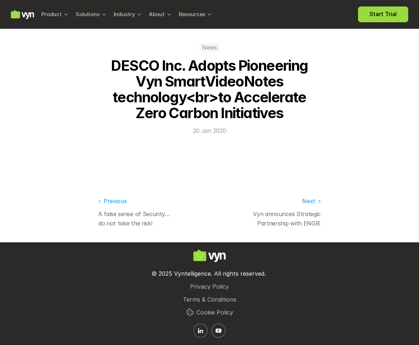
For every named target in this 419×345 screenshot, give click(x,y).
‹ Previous (112, 201)
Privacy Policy (209, 286)
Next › (311, 201)
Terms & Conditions (209, 299)
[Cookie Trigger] (190, 312)
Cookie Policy (214, 312)
